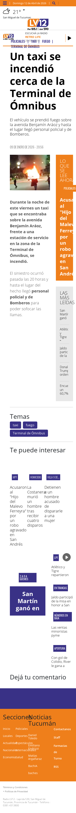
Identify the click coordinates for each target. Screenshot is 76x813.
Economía (9, 757)
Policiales (22, 729)
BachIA (32, 766)
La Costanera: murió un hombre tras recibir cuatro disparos (37, 506)
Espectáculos (24, 743)
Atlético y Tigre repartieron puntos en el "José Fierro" (60, 575)
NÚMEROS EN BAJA (61, 617)
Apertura (59, 648)
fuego (30, 425)
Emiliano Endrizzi (34, 746)
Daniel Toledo (32, 736)
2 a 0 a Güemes (24, 577)
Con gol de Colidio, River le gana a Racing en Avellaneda (61, 665)
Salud (19, 757)
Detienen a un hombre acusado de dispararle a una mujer (53, 504)
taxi (15, 425)
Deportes (22, 736)
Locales (8, 736)
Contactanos (62, 729)
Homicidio (35, 477)
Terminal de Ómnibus (29, 433)
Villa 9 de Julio (55, 477)
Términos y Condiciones (15, 787)
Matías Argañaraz (35, 757)
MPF (15, 477)
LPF (56, 557)
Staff (57, 737)
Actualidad (10, 743)
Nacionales (10, 750)
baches (33, 773)
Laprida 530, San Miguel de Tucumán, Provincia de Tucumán (24, 800)
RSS (56, 767)
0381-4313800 (11, 805)
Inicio (6, 729)
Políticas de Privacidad (16, 791)
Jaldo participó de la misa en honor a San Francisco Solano (62, 605)
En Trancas (60, 588)
